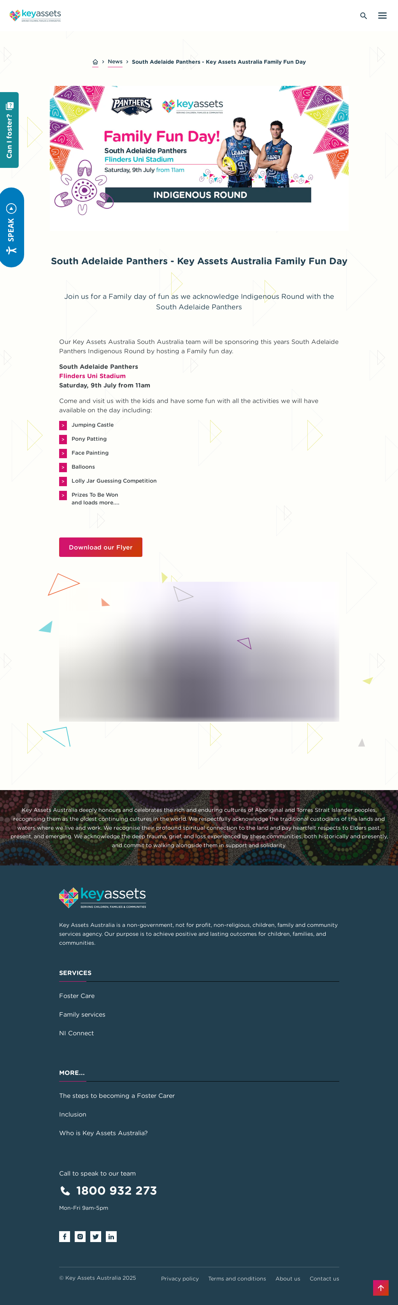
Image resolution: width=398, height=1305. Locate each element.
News (115, 61)
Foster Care (77, 996)
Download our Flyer (101, 547)
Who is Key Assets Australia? (103, 1133)
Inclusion (72, 1114)
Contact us (324, 1278)
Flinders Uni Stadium (92, 376)
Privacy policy (180, 1278)
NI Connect (76, 1033)
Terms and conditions (237, 1278)
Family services (82, 1014)
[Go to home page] (35, 15)
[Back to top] (381, 1288)
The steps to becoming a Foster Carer (117, 1095)
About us (287, 1278)
